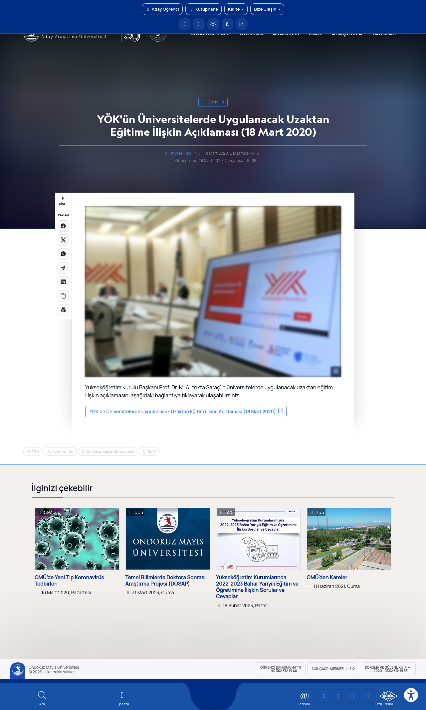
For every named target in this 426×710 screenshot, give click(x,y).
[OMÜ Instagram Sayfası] (337, 696)
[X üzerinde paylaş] (63, 240)
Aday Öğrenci (162, 9)
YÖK (35, 451)
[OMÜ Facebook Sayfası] (367, 696)
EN (242, 24)
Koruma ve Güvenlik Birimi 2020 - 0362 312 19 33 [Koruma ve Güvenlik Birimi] (388, 669)
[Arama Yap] (227, 24)
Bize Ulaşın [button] (267, 9)
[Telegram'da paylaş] (63, 267)
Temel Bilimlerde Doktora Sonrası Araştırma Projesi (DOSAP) (165, 580)
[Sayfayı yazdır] (63, 309)
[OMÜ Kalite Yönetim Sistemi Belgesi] (388, 696)
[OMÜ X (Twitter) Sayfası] (352, 696)
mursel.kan (181, 153)
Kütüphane (203, 9)
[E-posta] (199, 24)
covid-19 (213, 102)
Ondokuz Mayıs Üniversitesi (110, 451)
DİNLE (63, 201)
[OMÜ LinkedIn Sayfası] (322, 696)
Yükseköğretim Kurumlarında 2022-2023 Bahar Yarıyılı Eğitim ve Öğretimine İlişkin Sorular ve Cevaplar (257, 587)
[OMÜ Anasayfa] (184, 24)
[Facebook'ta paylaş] (63, 226)
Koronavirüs (62, 451)
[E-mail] (122, 698)
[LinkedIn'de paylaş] (63, 281)
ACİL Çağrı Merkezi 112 (333, 668)
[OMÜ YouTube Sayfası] (308, 696)
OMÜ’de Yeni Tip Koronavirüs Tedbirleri (69, 580)
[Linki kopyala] (63, 295)
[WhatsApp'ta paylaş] (63, 254)
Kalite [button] (236, 9)
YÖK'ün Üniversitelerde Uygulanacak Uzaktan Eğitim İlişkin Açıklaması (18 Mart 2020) (183, 411)
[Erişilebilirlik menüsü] (411, 695)
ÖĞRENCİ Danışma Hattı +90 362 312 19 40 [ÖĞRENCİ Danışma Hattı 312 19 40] (280, 669)
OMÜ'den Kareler (327, 577)
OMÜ (151, 451)
